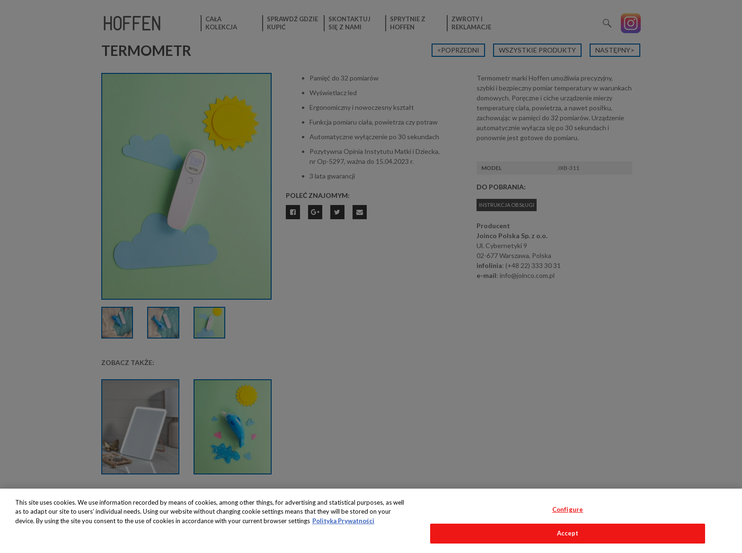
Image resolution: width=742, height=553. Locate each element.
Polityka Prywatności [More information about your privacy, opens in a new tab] (343, 521)
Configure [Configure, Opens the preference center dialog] (567, 509)
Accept (568, 533)
